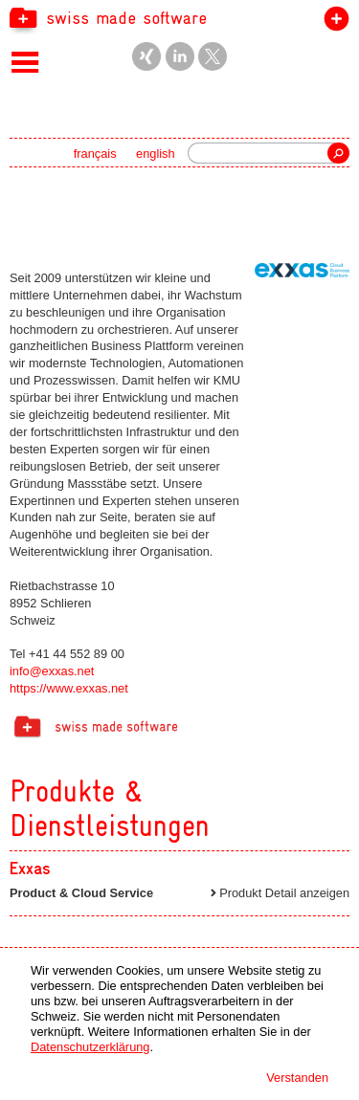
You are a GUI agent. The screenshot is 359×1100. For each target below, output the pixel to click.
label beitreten (332, 22)
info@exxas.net (52, 671)
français (95, 153)
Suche (338, 153)
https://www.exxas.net (69, 688)
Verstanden (297, 1077)
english (155, 153)
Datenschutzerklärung (90, 1047)
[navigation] (179, 17)
